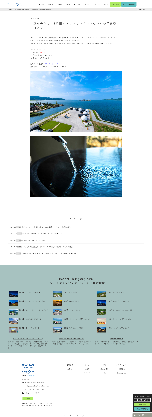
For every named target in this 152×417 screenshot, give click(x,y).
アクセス (98, 4)
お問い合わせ (142, 400)
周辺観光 (88, 4)
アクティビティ (122, 365)
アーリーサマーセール (53, 64)
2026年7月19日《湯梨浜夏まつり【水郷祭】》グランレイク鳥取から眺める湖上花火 (48, 253)
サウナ (87, 365)
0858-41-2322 (31, 392)
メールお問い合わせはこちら (34, 389)
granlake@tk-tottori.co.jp (40, 386)
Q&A (106, 4)
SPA (104, 365)
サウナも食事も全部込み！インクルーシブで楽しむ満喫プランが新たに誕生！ (47, 247)
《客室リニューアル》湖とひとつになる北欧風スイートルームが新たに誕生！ (46, 227)
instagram (122, 373)
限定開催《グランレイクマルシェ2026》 (34, 240)
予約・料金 (115, 4)
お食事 (68, 4)
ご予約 (28, 398)
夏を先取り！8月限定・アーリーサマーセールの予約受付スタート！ (44, 234)
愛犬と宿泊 (77, 4)
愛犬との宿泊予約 (129, 4)
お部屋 (59, 4)
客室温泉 (41, 4)
